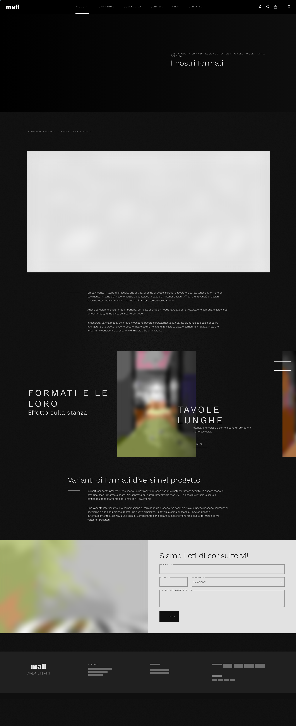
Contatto (195, 6)
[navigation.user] (260, 7)
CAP (165, 577)
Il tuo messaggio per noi (177, 590)
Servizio (157, 6)
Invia (169, 616)
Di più (200, 444)
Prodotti (82, 6)
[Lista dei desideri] (268, 7)
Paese (199, 577)
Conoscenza (133, 6)
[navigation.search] (289, 7)
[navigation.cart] (275, 7)
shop (176, 6)
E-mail (167, 564)
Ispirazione (106, 6)
